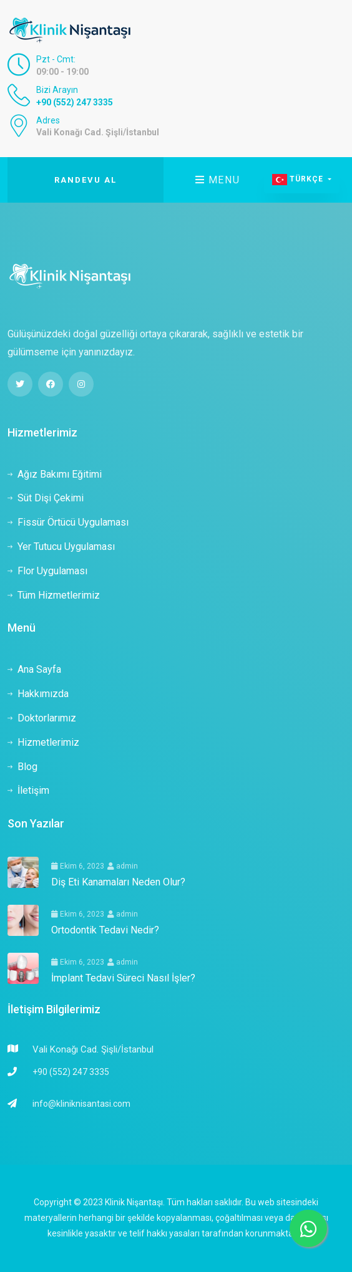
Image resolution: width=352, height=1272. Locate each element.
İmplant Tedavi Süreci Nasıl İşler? (123, 978)
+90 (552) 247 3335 (74, 102)
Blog (22, 767)
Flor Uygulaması (47, 571)
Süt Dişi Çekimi (45, 498)
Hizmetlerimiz (43, 742)
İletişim (28, 790)
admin (122, 866)
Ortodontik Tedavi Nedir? (105, 930)
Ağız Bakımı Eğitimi (54, 474)
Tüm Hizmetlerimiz (53, 595)
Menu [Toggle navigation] (217, 180)
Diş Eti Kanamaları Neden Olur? (118, 882)
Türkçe (299, 179)
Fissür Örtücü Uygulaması (68, 522)
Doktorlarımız (41, 718)
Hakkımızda (38, 694)
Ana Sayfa (34, 669)
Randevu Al (85, 180)
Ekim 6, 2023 (77, 866)
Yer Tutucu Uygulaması (61, 546)
